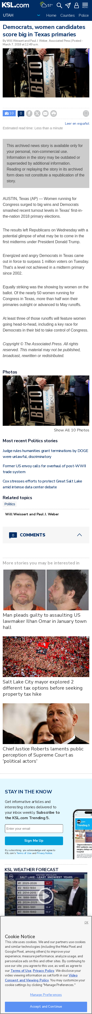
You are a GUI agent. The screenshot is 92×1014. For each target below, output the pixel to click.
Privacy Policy (43, 971)
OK (86, 922)
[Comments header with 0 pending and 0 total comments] (46, 535)
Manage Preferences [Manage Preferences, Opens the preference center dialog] (46, 995)
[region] (46, 965)
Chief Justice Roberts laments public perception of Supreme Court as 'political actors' (43, 755)
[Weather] (46, 5)
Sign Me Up (33, 840)
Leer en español (77, 123)
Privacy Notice (44, 853)
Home (51, 15)
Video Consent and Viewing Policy (41, 978)
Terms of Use (23, 853)
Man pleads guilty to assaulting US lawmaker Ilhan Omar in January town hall (45, 621)
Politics (9, 504)
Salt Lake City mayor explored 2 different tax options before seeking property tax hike (43, 688)
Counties (67, 15)
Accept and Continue (46, 1006)
